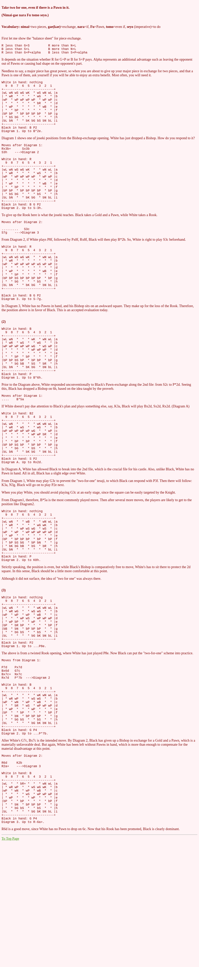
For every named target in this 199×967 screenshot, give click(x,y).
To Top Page (10, 963)
